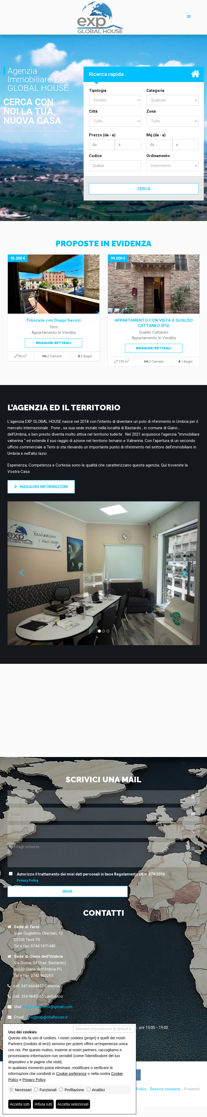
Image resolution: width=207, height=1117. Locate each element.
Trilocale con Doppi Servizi (53, 320)
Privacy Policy (27, 880)
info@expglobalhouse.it (47, 1017)
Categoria (155, 90)
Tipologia (97, 90)
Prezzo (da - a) (102, 135)
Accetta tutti (19, 1104)
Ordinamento (158, 156)
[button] (21, 573)
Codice (95, 156)
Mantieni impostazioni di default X (104, 1029)
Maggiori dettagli (53, 343)
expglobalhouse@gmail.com (47, 1006)
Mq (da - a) (156, 135)
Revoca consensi (165, 1089)
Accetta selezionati (73, 1104)
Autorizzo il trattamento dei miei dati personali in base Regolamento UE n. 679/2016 (88, 877)
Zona (151, 111)
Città (93, 111)
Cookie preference (71, 1073)
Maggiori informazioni (41, 487)
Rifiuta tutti (43, 1104)
